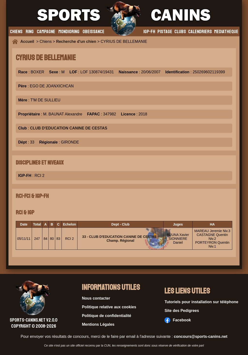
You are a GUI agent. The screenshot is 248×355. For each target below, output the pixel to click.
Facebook (177, 320)
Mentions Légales (98, 324)
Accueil (28, 41)
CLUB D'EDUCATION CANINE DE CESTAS (68, 128)
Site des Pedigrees (181, 311)
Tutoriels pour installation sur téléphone (201, 302)
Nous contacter (96, 298)
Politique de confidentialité (106, 316)
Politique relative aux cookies (109, 307)
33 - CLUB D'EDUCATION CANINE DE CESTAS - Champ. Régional (120, 238)
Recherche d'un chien (76, 41)
